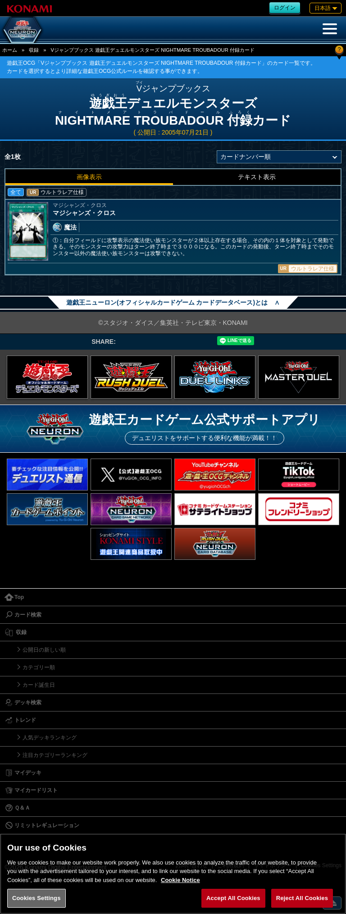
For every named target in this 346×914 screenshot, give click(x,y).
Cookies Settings (36, 898)
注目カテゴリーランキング (55, 755)
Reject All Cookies (302, 898)
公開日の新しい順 (44, 650)
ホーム (9, 50)
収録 (34, 50)
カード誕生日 (39, 685)
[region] (173, 873)
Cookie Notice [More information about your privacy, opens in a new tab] (180, 880)
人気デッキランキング (50, 737)
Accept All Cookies (233, 898)
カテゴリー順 (39, 667)
